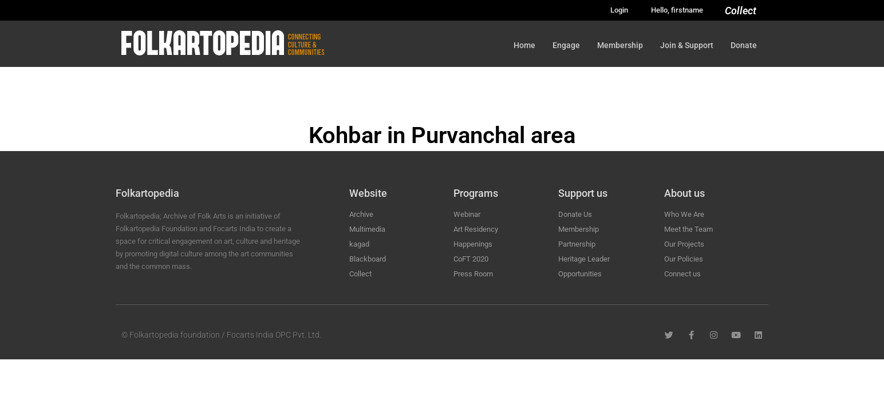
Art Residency (475, 229)
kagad (359, 244)
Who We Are (684, 214)
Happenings (472, 244)
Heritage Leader (584, 259)
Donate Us (575, 214)
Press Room (473, 274)
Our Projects (684, 244)
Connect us (682, 274)
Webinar (466, 214)
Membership (620, 45)
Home (524, 45)
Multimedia (367, 229)
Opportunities (580, 274)
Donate (744, 45)
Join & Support (686, 45)
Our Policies (683, 259)
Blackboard (367, 259)
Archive (361, 214)
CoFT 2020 (470, 259)
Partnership (576, 244)
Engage (566, 45)
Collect (740, 11)
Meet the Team (688, 229)
